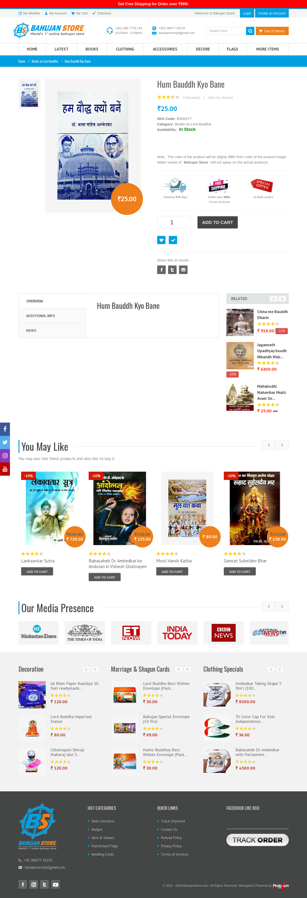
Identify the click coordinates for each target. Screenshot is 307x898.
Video (31, 330)
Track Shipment (173, 821)
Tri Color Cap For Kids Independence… (255, 719)
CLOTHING (125, 49)
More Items (267, 49)
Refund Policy (171, 837)
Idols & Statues (103, 837)
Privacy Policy (171, 846)
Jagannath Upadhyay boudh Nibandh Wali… (272, 351)
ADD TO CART (217, 222)
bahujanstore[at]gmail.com (177, 33)
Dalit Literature (103, 821)
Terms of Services (175, 854)
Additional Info (40, 315)
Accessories (165, 49)
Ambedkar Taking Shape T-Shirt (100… (258, 686)
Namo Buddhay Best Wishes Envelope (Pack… (165, 752)
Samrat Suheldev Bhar (245, 561)
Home (21, 61)
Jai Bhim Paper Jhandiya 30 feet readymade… (74, 686)
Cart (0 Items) (271, 31)
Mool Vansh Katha (174, 561)
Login (247, 13)
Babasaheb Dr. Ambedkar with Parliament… (257, 752)
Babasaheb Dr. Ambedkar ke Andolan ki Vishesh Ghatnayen (118, 563)
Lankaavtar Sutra (38, 561)
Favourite (161, 240)
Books (92, 49)
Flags (232, 49)
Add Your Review (220, 98)
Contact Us (169, 829)
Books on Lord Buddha (45, 61)
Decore (203, 49)
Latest (62, 49)
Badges (97, 829)
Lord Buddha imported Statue (71, 719)
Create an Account (271, 13)
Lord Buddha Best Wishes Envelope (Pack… (166, 686)
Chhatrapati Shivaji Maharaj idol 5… (67, 752)
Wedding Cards (103, 854)
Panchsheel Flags (105, 846)
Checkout (173, 240)
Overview (34, 301)
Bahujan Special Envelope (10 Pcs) (166, 719)
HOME (32, 49)
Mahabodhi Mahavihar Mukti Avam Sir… (271, 392)
